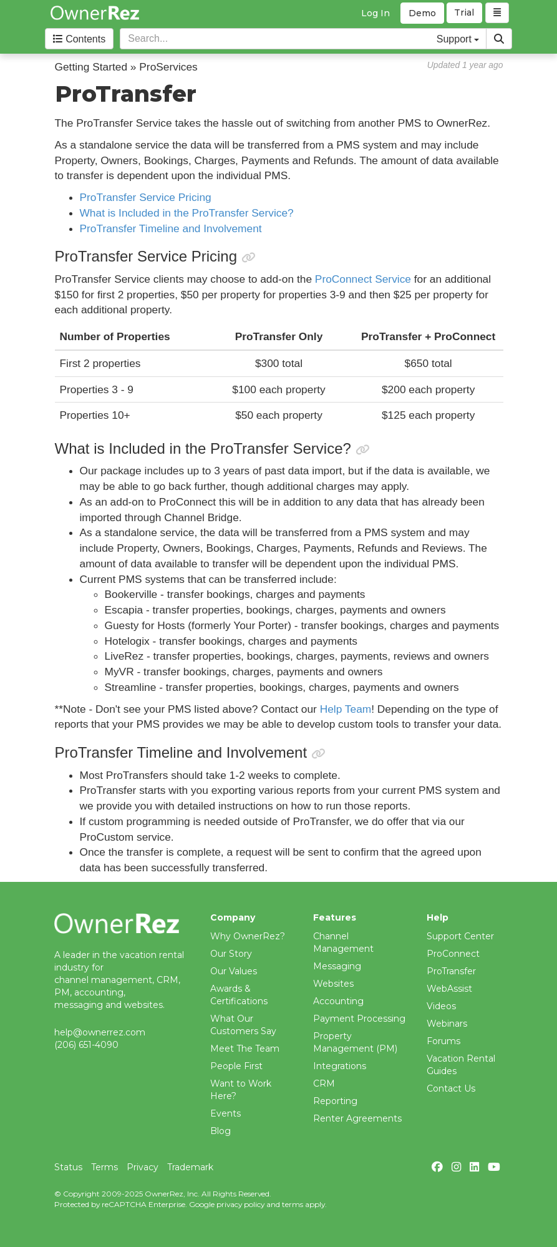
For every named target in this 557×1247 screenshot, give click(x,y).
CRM (324, 1083)
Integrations (339, 1066)
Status (68, 1167)
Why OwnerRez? (247, 936)
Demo (422, 13)
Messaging (337, 966)
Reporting (335, 1101)
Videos (441, 1006)
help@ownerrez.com (99, 1032)
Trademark (190, 1167)
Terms (104, 1167)
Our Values (233, 971)
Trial (465, 13)
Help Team (346, 709)
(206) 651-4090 (86, 1044)
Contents (79, 39)
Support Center (460, 936)
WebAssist (449, 988)
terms (292, 1204)
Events (225, 1113)
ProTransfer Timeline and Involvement (171, 228)
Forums (443, 1041)
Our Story (231, 953)
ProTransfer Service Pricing (145, 197)
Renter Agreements (357, 1118)
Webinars (447, 1023)
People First (236, 1066)
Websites (333, 983)
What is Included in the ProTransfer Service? (187, 213)
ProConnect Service (363, 279)
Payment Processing (359, 1018)
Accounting (338, 1001)
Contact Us (451, 1088)
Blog (220, 1131)
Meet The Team (244, 1048)
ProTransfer (451, 971)
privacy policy (240, 1204)
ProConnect (453, 953)
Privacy (142, 1167)
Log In (375, 13)
